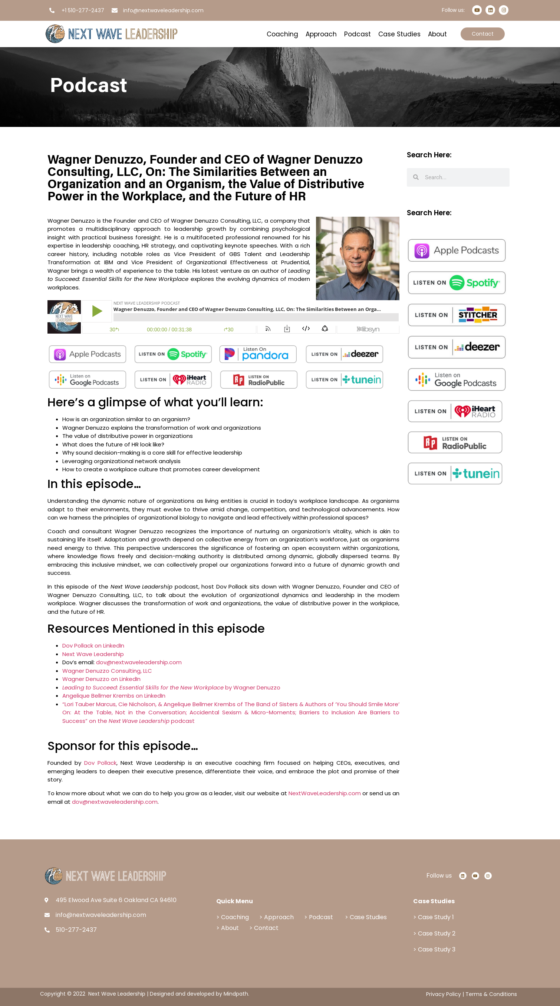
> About (228, 928)
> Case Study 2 (434, 933)
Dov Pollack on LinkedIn (93, 645)
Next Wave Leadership (93, 654)
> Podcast (318, 917)
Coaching (282, 34)
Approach (321, 34)
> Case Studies (366, 917)
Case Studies (399, 34)
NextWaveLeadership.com (325, 793)
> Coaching (232, 917)
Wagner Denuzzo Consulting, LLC (107, 671)
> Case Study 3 (434, 949)
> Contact (264, 928)
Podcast (357, 34)
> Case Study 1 (433, 917)
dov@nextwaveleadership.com (139, 662)
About (437, 34)
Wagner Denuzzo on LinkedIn (101, 679)
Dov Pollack (100, 763)
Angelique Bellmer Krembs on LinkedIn (113, 695)
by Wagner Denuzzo (171, 687)
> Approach (276, 917)
